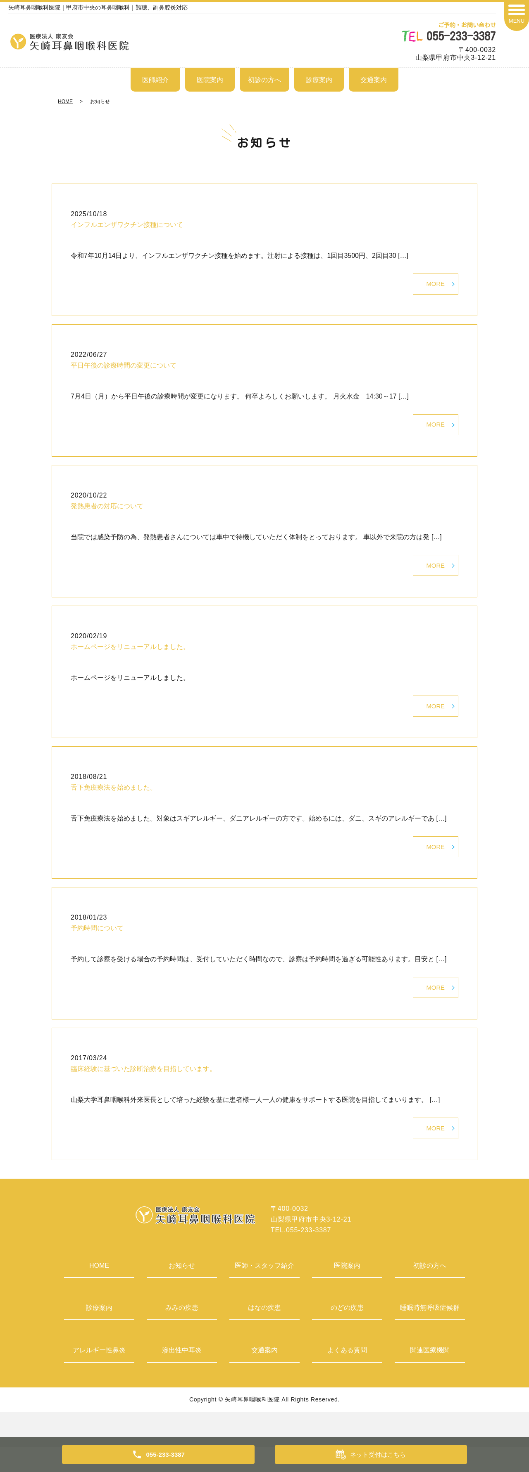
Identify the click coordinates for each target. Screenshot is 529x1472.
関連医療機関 (430, 1375)
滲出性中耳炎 (182, 1375)
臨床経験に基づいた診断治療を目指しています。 (143, 1090)
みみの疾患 (181, 1332)
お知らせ (182, 1290)
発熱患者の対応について (107, 513)
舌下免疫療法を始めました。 (114, 801)
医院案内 (210, 79)
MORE (435, 285)
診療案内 (319, 79)
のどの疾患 (347, 1332)
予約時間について (97, 945)
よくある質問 (347, 1375)
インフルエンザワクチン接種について (127, 224)
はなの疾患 (264, 1332)
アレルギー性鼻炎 (99, 1375)
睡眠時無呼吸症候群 (430, 1332)
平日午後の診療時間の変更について (123, 368)
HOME (65, 101)
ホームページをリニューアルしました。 (130, 657)
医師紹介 (155, 79)
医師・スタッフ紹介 (264, 1290)
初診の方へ (264, 79)
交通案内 (373, 79)
